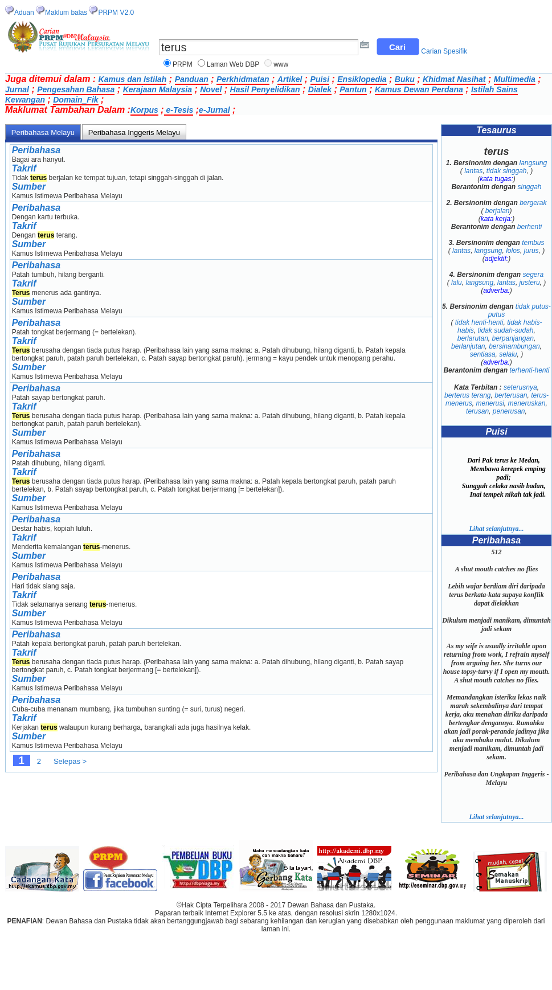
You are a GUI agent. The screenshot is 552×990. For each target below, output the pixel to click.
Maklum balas (66, 13)
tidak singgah (506, 171)
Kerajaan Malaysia (157, 89)
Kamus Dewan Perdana (419, 89)
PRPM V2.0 (116, 13)
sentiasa (483, 354)
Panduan (191, 79)
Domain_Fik (75, 99)
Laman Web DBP (233, 64)
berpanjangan (512, 338)
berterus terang (467, 395)
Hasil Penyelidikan (265, 89)
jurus (531, 251)
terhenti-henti (529, 370)
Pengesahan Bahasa (76, 89)
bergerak (533, 203)
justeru (530, 283)
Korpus (144, 109)
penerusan (509, 411)
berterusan (510, 395)
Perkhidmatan (242, 79)
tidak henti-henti (479, 322)
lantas (473, 171)
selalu (508, 354)
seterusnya (520, 387)
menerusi (490, 403)
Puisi (319, 79)
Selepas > (70, 761)
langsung (533, 163)
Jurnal (17, 89)
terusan (477, 411)
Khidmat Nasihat (454, 79)
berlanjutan (468, 346)
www (280, 64)
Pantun (353, 89)
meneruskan (527, 403)
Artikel (289, 79)
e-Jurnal (214, 109)
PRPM (183, 64)
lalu (456, 283)
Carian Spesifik (444, 51)
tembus (533, 243)
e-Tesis (179, 109)
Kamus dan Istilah (133, 79)
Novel (211, 89)
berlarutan (472, 338)
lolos (513, 251)
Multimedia (514, 79)
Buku (405, 79)
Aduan (24, 13)
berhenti (529, 227)
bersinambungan (514, 346)
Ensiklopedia (361, 79)
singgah (529, 187)
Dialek (320, 89)
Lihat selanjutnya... (496, 529)
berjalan (497, 211)
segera (533, 275)
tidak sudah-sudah (505, 330)
